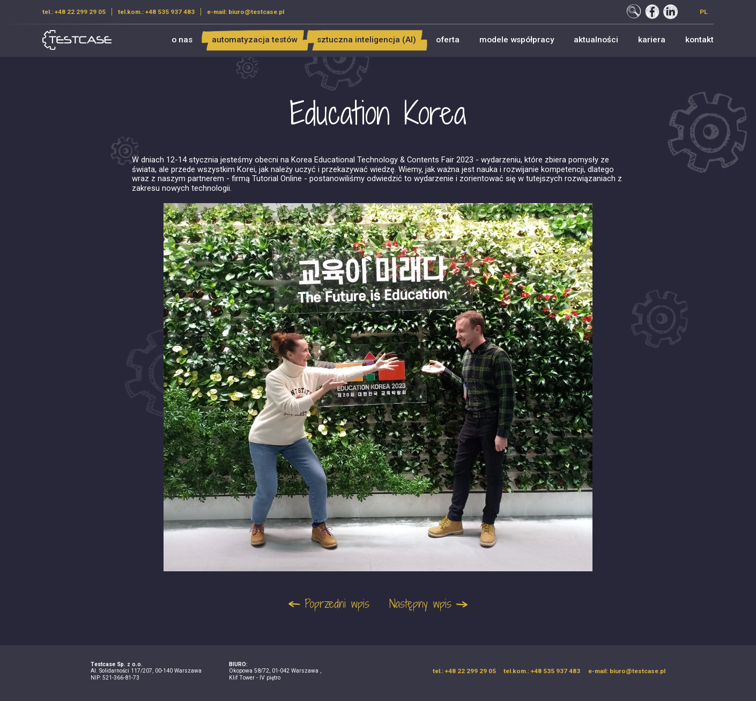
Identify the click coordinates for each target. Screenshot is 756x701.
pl (704, 12)
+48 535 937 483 (170, 12)
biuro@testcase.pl (256, 12)
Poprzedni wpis (337, 604)
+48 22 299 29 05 (80, 12)
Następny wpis (420, 604)
